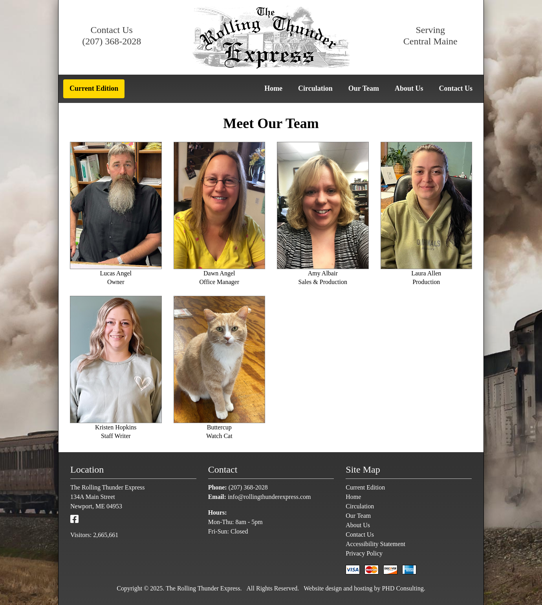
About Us (409, 88)
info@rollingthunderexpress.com (269, 496)
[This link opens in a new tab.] (74, 519)
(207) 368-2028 (111, 41)
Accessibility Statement (375, 544)
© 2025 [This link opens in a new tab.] (152, 588)
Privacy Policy (364, 553)
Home (273, 88)
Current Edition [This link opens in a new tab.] (94, 88)
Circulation (315, 88)
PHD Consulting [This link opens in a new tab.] (402, 588)
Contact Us (456, 88)
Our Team (363, 88)
